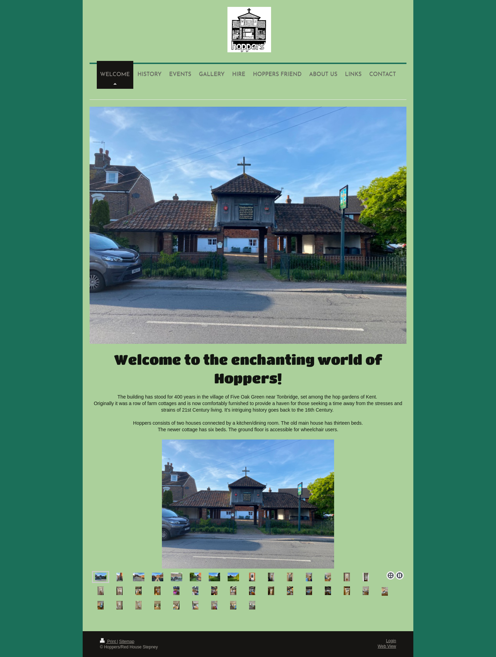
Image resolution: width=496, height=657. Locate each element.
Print (108, 641)
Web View (387, 646)
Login (391, 640)
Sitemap (126, 641)
